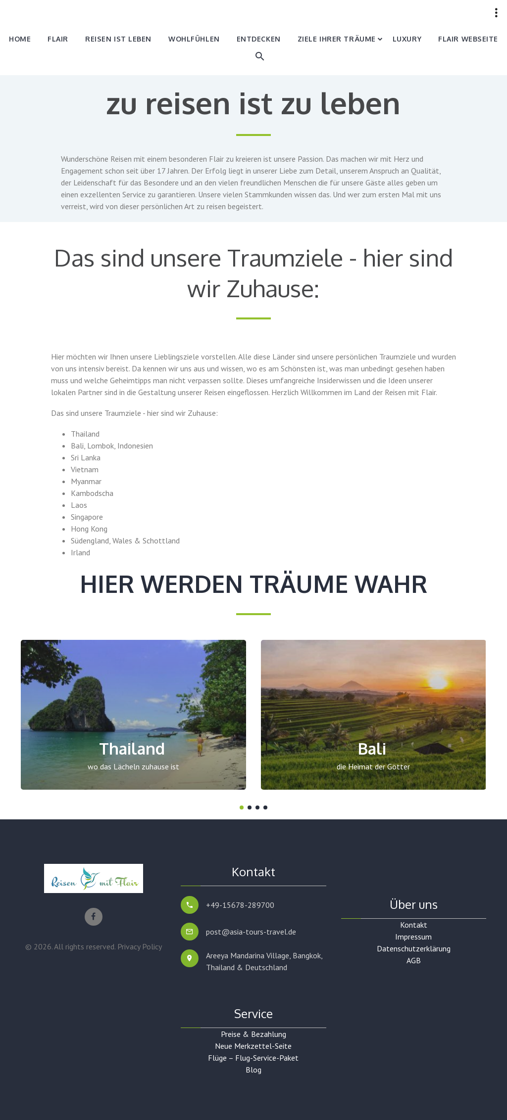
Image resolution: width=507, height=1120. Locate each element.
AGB (413, 960)
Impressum (413, 936)
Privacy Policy (139, 946)
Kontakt (413, 925)
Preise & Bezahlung (253, 1034)
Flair (58, 39)
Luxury (407, 39)
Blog (253, 1070)
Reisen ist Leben (118, 39)
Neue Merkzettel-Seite (253, 1046)
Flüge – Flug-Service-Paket (253, 1058)
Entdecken (259, 39)
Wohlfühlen (194, 39)
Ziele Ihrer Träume (337, 39)
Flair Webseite (468, 39)
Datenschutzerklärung (414, 948)
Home (20, 39)
